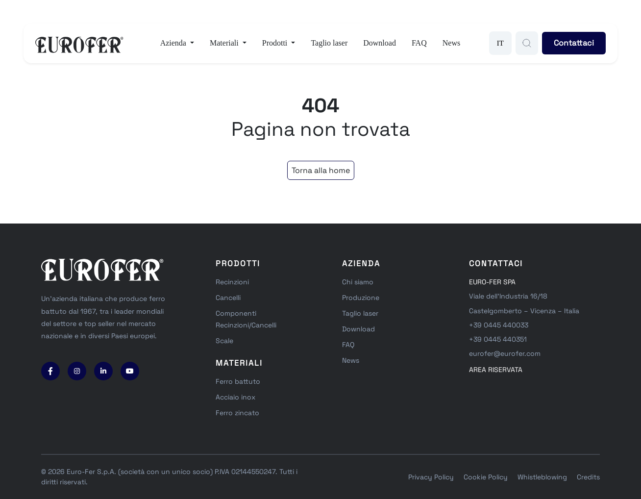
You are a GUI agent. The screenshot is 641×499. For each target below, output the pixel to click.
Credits (588, 477)
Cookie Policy (486, 477)
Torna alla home (321, 170)
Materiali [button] (225, 43)
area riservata (495, 369)
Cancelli (228, 297)
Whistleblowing (542, 477)
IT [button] (500, 43)
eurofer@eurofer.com (505, 353)
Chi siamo (357, 281)
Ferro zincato (237, 412)
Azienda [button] (174, 43)
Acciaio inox (235, 397)
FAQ (419, 43)
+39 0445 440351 (498, 339)
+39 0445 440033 (498, 325)
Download (379, 43)
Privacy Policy (431, 477)
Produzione (360, 297)
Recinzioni (232, 281)
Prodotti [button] (276, 43)
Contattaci (574, 43)
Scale (224, 340)
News (451, 43)
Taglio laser (329, 43)
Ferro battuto (238, 381)
